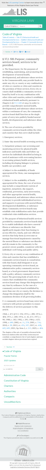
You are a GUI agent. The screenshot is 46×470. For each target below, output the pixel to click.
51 (23, 322)
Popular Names (10, 356)
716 (38, 322)
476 (23, 325)
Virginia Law (23, 20)
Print (16, 52)
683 (8, 328)
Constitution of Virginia (16, 380)
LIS (16, 11)
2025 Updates (10, 360)
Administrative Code (15, 375)
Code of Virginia (11, 26)
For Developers (23, 436)
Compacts (9, 396)
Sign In (37, 467)
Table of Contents (8, 37)
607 (4, 328)
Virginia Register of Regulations (23, 428)
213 (29, 328)
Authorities (10, 391)
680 (11, 322)
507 (27, 325)
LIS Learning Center (16, 2)
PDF (22, 52)
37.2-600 (18, 103)
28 (11, 325)
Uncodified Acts (12, 401)
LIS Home (17, 460)
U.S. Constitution (23, 430)
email (27, 52)
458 (39, 325)
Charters (8, 385)
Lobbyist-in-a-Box (28, 460)
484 (41, 328)
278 (27, 322)
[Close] (44, 2)
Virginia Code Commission (23, 426)
